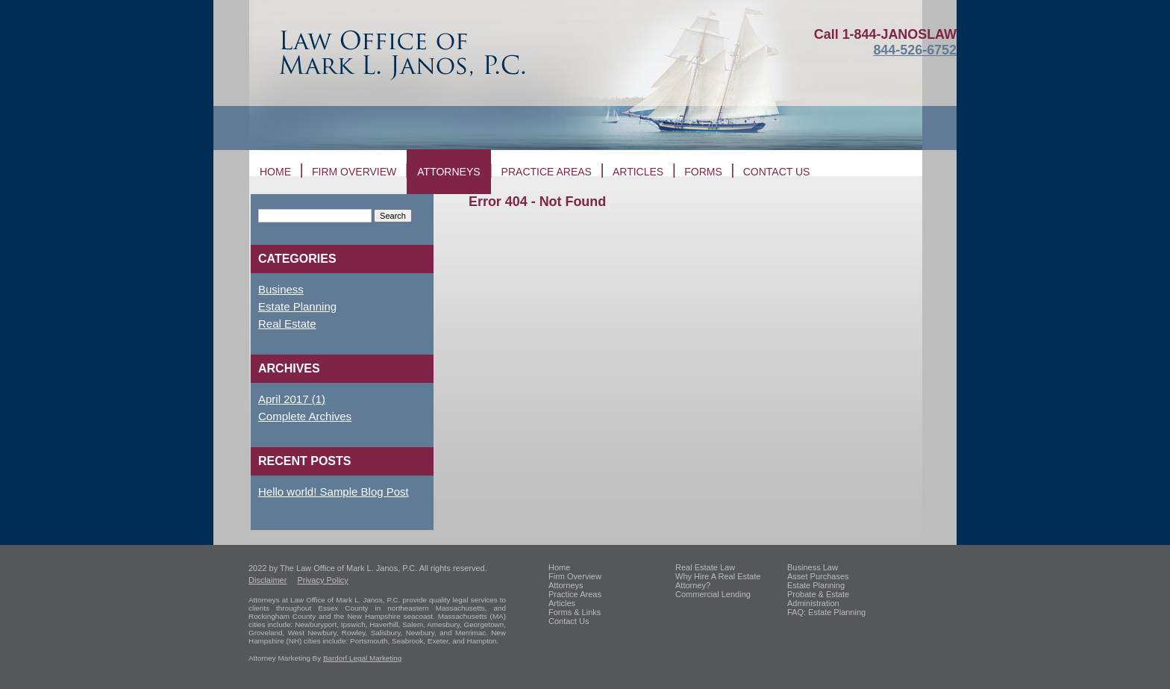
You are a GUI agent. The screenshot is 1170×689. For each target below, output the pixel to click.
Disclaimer (267, 580)
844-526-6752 (915, 50)
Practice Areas (546, 172)
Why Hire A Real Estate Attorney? (717, 581)
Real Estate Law (705, 567)
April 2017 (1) (291, 399)
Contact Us (568, 621)
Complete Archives (304, 416)
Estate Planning (297, 306)
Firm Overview (354, 172)
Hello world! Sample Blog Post (333, 491)
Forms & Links (574, 612)
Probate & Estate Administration (818, 599)
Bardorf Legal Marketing (362, 658)
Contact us (776, 172)
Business (281, 289)
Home (275, 172)
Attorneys (448, 172)
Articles (638, 172)
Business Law (812, 567)
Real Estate (287, 323)
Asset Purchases (818, 576)
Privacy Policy (322, 580)
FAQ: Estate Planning (826, 612)
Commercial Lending (713, 594)
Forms (703, 172)
